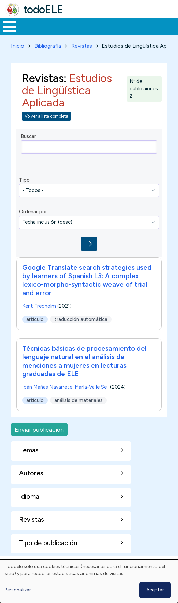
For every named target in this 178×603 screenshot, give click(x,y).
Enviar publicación (39, 429)
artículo (35, 319)
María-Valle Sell (92, 387)
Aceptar (155, 590)
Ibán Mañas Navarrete (47, 387)
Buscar (28, 136)
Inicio (17, 46)
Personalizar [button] (18, 590)
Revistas (81, 46)
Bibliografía (47, 46)
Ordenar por (33, 211)
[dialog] (89, 581)
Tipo (24, 180)
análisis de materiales (78, 400)
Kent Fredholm (39, 306)
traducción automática (80, 319)
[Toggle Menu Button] (9, 26)
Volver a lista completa (46, 116)
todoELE (43, 9)
